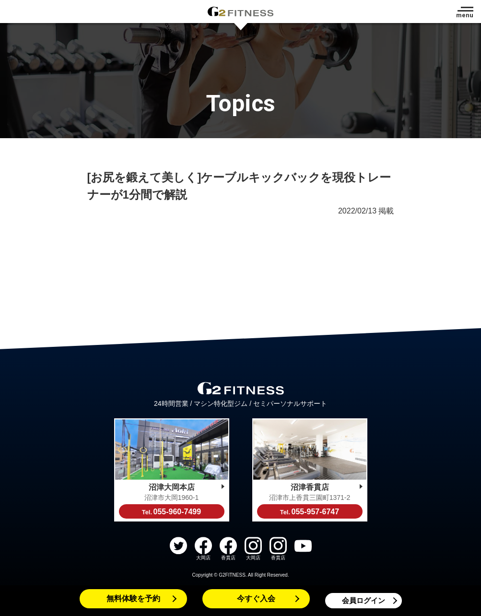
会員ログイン (363, 600)
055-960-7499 (171, 512)
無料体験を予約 (133, 598)
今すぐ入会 (256, 598)
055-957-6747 (309, 512)
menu (464, 15)
